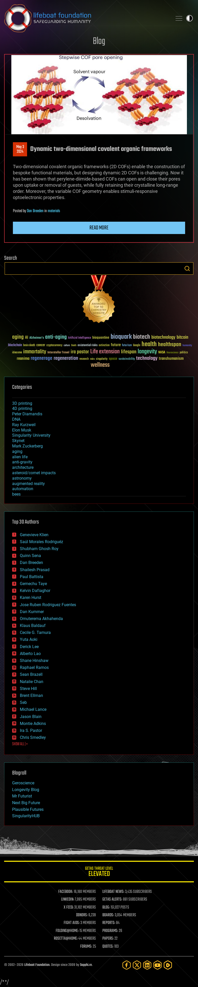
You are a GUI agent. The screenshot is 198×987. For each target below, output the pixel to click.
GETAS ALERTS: (112, 899)
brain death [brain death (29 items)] (29, 345)
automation (22, 488)
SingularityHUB (26, 815)
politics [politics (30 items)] (184, 352)
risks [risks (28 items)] (92, 359)
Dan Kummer (32, 611)
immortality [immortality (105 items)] (34, 352)
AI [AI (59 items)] (26, 337)
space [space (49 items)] (113, 358)
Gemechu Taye (33, 583)
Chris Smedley (33, 737)
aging (17, 451)
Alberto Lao (30, 653)
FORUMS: (86, 946)
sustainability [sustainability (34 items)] (127, 359)
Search (187, 268)
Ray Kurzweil (24, 424)
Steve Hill (28, 688)
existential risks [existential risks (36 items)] (87, 345)
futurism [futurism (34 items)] (127, 345)
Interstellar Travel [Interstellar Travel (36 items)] (58, 353)
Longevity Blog (25, 789)
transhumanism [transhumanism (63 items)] (171, 358)
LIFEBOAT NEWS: (113, 892)
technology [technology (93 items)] (147, 359)
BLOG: (106, 907)
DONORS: (82, 915)
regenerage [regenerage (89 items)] (41, 358)
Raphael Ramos (34, 667)
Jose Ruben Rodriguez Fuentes (48, 604)
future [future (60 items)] (116, 345)
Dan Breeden (35, 211)
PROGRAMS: (110, 931)
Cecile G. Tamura (35, 632)
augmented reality (28, 483)
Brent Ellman (31, 695)
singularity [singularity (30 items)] (102, 359)
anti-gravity (22, 462)
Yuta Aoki (28, 639)
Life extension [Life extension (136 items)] (105, 351)
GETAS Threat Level (99, 872)
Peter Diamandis (27, 413)
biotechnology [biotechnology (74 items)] (163, 337)
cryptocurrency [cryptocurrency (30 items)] (54, 345)
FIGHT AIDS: (72, 923)
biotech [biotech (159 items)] (141, 337)
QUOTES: (107, 946)
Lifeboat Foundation (37, 965)
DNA (16, 419)
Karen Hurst (30, 597)
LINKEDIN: (67, 899)
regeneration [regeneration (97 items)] (66, 358)
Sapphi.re (86, 965)
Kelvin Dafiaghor (35, 590)
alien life (20, 456)
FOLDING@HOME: (67, 931)
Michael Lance (33, 709)
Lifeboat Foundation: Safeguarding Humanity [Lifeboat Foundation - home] (86, 18)
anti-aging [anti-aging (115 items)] (56, 337)
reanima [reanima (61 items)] (23, 358)
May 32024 (20, 149)
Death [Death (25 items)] (73, 345)
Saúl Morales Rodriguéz (41, 541)
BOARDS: (108, 915)
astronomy (22, 478)
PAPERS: (108, 938)
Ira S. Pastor (31, 730)
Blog (99, 41)
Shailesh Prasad (35, 569)
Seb (23, 702)
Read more (99, 227)
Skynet (18, 440)
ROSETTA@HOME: (66, 938)
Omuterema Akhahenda (41, 618)
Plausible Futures (28, 809)
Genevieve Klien (34, 534)
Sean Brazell (31, 674)
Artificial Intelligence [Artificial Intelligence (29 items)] (79, 338)
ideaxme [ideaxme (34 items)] (17, 353)
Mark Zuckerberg (27, 446)
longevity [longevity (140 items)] (147, 351)
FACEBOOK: (65, 892)
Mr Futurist (22, 796)
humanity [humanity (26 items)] (187, 345)
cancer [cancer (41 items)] (40, 345)
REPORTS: (108, 923)
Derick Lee (29, 646)
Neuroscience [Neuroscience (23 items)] (172, 353)
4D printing (22, 408)
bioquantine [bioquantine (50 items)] (100, 337)
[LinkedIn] (147, 965)
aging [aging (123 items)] (18, 337)
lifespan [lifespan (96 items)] (128, 352)
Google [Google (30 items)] (136, 345)
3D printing (22, 403)
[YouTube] (157, 965)
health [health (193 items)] (149, 344)
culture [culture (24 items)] (67, 345)
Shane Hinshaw (34, 660)
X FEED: (68, 907)
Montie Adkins (33, 723)
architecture (23, 467)
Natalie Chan (31, 681)
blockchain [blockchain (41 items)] (15, 345)
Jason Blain (31, 716)
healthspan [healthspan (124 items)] (169, 345)
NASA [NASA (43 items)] (161, 353)
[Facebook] (126, 965)
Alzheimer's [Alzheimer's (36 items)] (36, 338)
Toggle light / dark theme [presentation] (189, 18)
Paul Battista (31, 576)
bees (16, 494)
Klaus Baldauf (33, 625)
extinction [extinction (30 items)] (104, 345)
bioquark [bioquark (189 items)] (121, 337)
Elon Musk (21, 430)
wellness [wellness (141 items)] (100, 365)
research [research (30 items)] (84, 359)
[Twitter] (137, 965)
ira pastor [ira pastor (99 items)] (80, 352)
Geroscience (23, 782)
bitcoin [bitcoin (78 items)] (182, 337)
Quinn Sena (30, 555)
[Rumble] (168, 965)
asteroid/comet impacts (34, 472)
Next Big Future (26, 802)
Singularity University (31, 435)
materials (54, 211)
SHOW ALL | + (20, 744)
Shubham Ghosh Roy (39, 548)
